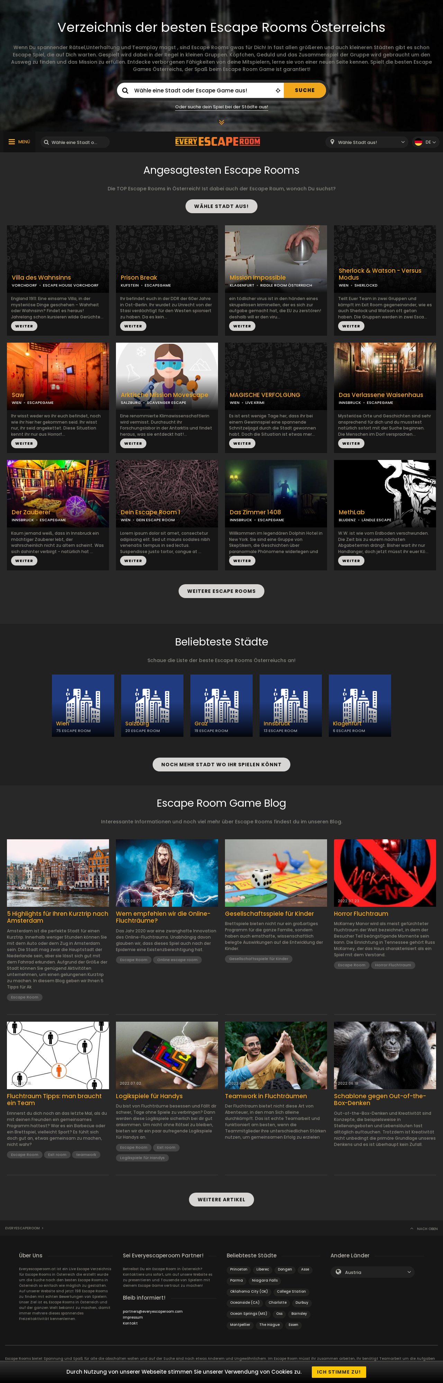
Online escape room (177, 959)
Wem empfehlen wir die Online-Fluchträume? (163, 917)
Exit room (57, 1154)
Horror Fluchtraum (361, 913)
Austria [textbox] (353, 1272)
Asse (305, 1269)
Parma (236, 1280)
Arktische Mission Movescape (164, 395)
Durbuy (302, 1302)
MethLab (352, 512)
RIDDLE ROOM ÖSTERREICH (286, 285)
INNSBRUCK (350, 402)
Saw (18, 395)
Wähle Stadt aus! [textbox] (357, 142)
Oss (279, 1313)
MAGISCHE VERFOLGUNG (265, 395)
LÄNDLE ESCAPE (376, 520)
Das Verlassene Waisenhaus (381, 395)
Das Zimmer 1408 (255, 512)
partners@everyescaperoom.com (153, 1311)
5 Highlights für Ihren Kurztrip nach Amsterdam (57, 917)
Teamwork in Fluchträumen (266, 1096)
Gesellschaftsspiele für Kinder (269, 913)
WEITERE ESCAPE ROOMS (221, 591)
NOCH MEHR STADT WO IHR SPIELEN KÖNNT (221, 764)
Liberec (262, 1269)
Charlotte (278, 1302)
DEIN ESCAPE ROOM (155, 520)
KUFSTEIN (130, 285)
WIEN (344, 285)
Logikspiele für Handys (149, 1096)
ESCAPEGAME (158, 285)
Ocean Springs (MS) (248, 1313)
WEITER (24, 326)
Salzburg (137, 723)
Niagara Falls (265, 1280)
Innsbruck (277, 723)
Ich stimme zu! (339, 1371)
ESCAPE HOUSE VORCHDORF (71, 285)
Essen (293, 1324)
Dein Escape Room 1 (150, 512)
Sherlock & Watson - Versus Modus (380, 274)
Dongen (285, 1269)
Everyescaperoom (22, 1228)
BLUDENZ (347, 520)
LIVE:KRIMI (254, 402)
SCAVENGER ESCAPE (166, 402)
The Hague (269, 1324)
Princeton (238, 1269)
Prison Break (139, 277)
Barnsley (299, 1313)
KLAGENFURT (242, 285)
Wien (62, 723)
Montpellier (240, 1324)
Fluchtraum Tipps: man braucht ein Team (54, 1100)
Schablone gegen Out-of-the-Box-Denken (380, 1100)
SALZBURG (131, 402)
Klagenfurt (347, 723)
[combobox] (366, 142)
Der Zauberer (31, 512)
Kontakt (130, 1323)
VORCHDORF (24, 285)
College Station (291, 1291)
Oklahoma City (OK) (249, 1291)
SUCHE (305, 90)
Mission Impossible (258, 277)
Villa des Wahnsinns (41, 277)
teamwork (86, 1154)
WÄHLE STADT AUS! (221, 206)
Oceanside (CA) (245, 1302)
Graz (201, 723)
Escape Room (24, 997)
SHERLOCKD (366, 285)
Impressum (133, 1317)
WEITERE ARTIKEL (221, 1199)
